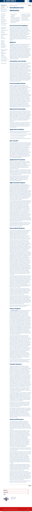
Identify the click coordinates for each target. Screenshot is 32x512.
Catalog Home (3, 11)
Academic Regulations (3, 44)
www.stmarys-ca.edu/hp (17, 225)
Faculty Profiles (4, 57)
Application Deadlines (15, 21)
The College (3, 13)
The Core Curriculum (3, 32)
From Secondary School (15, 18)
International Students (26, 16)
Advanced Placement (26, 20)
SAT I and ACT (13, 22)
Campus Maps (3, 60)
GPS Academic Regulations (3, 47)
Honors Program (25, 17)
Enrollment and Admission (4, 21)
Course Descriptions (3, 38)
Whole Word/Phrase (4, 8)
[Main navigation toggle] (28, 1)
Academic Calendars (3, 41)
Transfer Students (25, 18)
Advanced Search (4, 9)
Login (28, 509)
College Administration (3, 53)
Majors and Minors (4, 30)
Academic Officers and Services (4, 50)
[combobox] (24, 3)
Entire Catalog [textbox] (2, 6)
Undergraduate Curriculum (4, 28)
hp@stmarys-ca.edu (23, 223)
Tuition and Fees (4, 23)
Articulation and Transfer (15, 17)
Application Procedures (26, 14)
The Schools (3, 15)
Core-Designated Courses (4, 35)
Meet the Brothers (4, 59)
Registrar (12, 16)
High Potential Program (26, 15)
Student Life (3, 19)
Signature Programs (3, 17)
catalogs (4, 511)
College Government (3, 56)
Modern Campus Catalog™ (26, 511)
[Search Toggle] (26, 1)
